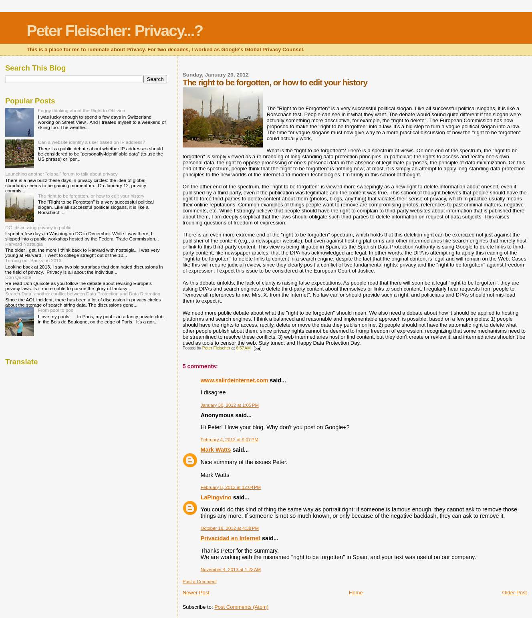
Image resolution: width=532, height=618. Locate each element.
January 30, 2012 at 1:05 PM (230, 405)
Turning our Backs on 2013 (33, 260)
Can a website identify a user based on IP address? (91, 142)
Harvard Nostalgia (24, 243)
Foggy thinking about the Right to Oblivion (81, 110)
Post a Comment (200, 581)
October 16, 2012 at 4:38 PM (230, 528)
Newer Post (196, 593)
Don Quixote (18, 277)
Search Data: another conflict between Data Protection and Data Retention (82, 293)
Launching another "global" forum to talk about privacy (61, 173)
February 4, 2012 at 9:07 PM (229, 439)
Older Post (514, 593)
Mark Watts (216, 449)
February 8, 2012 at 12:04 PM (231, 487)
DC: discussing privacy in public (38, 227)
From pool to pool (56, 310)
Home (356, 593)
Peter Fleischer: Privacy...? (114, 30)
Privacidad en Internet (230, 538)
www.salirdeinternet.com (234, 380)
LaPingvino (216, 497)
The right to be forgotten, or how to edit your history (91, 195)
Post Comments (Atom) (241, 607)
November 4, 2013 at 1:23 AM (231, 569)
